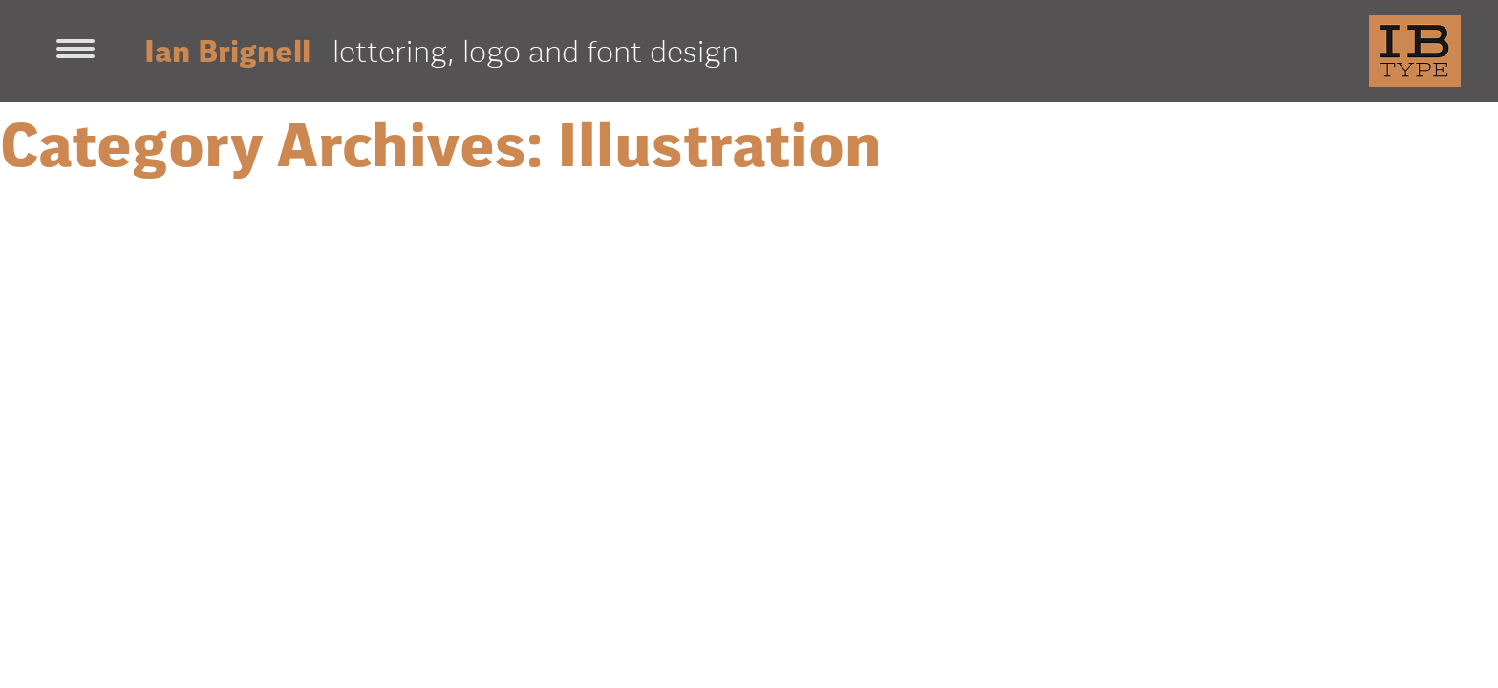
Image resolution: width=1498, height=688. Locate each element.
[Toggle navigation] (75, 50)
